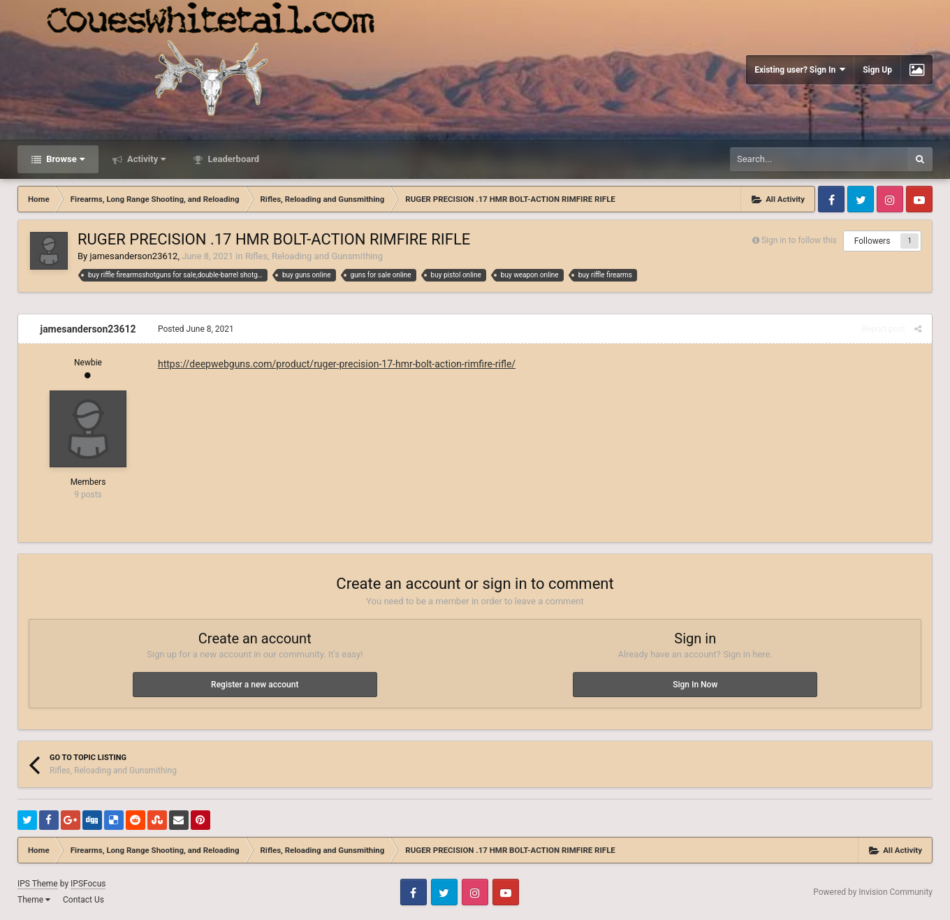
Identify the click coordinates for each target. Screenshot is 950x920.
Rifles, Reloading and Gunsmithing (314, 256)
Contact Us (83, 900)
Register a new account (254, 684)
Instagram (890, 199)
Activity (145, 159)
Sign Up (877, 70)
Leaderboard (232, 159)
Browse (64, 159)
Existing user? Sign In (799, 69)
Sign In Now (695, 684)
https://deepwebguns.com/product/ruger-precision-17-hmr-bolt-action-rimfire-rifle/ (337, 364)
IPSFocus (88, 884)
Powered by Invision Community (873, 892)
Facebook (831, 199)
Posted (196, 329)
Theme (33, 900)
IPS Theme (37, 884)
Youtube (919, 199)
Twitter (860, 199)
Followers (872, 241)
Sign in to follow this (799, 240)
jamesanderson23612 (133, 256)
